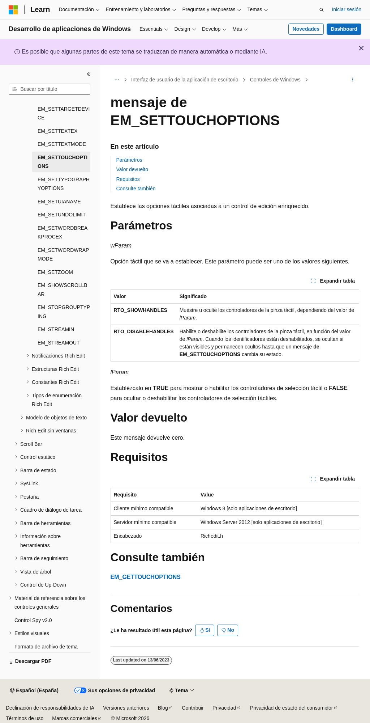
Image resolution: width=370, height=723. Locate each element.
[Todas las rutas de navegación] (117, 80)
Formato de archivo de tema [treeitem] (46, 647)
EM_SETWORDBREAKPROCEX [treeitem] (62, 232)
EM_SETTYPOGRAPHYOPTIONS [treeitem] (64, 184)
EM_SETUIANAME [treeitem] (59, 201)
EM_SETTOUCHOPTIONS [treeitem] (62, 162)
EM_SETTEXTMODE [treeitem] (62, 144)
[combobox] (49, 89)
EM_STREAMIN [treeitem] (56, 329)
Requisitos (128, 179)
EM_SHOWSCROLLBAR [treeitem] (62, 289)
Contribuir (193, 708)
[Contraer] (88, 74)
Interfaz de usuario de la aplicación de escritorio (184, 80)
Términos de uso (24, 718)
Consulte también (136, 188)
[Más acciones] (352, 80)
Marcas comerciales (74, 718)
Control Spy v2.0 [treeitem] (33, 620)
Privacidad (224, 708)
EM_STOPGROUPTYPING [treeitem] (64, 311)
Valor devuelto (132, 169)
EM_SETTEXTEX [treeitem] (57, 131)
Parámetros (129, 160)
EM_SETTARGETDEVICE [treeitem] (64, 113)
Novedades (306, 29)
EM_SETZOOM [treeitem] (55, 272)
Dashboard (344, 29)
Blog (163, 708)
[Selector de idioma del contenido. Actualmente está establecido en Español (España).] (34, 691)
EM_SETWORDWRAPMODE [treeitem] (63, 254)
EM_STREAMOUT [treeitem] (59, 343)
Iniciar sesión (346, 9)
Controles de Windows (275, 80)
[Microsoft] (13, 9)
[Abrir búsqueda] (321, 9)
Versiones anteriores (126, 708)
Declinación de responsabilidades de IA (50, 708)
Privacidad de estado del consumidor (291, 708)
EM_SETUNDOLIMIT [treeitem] (62, 214)
